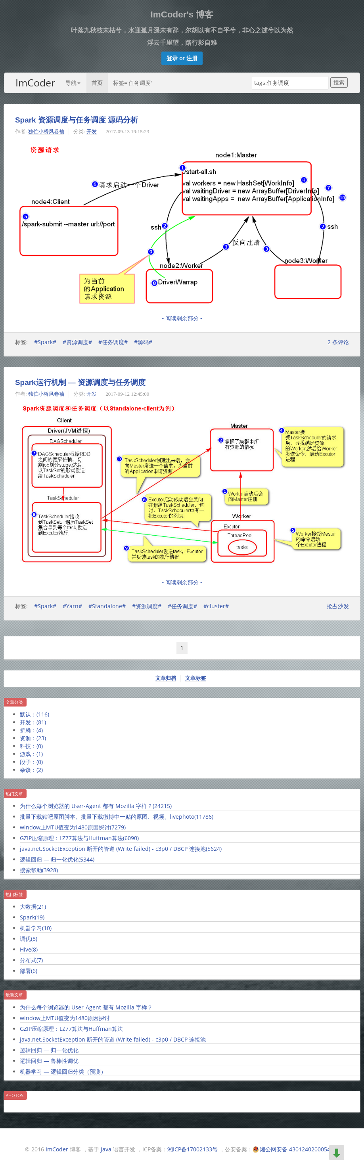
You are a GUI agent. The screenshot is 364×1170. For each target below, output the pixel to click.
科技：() (31, 746)
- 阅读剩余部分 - (182, 318)
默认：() (34, 714)
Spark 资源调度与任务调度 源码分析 (76, 120)
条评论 (338, 342)
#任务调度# (113, 342)
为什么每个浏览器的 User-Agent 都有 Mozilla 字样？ (86, 1007)
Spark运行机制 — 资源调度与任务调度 (80, 382)
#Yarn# (72, 606)
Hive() (29, 949)
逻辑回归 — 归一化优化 (49, 1050)
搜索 (339, 82)
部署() (28, 971)
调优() (28, 938)
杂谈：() (31, 770)
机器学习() (36, 928)
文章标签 (195, 678)
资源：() (33, 738)
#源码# (143, 342)
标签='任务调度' (132, 82)
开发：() (33, 722)
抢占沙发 (338, 606)
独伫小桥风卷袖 (46, 131)
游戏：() (31, 754)
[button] (182, 58)
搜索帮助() (39, 870)
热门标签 (14, 894)
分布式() (31, 960)
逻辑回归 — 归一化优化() (57, 859)
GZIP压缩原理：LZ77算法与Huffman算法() (79, 838)
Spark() (32, 917)
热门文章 (14, 794)
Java (106, 1149)
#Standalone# (107, 606)
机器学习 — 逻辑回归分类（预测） (63, 1071)
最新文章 (14, 995)
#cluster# (216, 606)
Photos (14, 1095)
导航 (72, 82)
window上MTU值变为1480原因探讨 (65, 1018)
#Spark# (45, 342)
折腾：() (31, 730)
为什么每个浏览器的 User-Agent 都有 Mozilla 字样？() (96, 806)
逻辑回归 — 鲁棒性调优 (49, 1061)
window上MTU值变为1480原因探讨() (73, 827)
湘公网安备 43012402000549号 (299, 1149)
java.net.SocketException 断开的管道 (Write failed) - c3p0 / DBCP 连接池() (121, 848)
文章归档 (165, 678)
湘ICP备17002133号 (192, 1149)
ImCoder (35, 82)
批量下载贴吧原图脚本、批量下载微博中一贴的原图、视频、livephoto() (116, 816)
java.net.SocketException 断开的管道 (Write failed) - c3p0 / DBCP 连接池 (113, 1039)
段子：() (31, 762)
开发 (91, 131)
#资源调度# (77, 342)
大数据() (33, 906)
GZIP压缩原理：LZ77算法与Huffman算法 (71, 1028)
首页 (97, 82)
